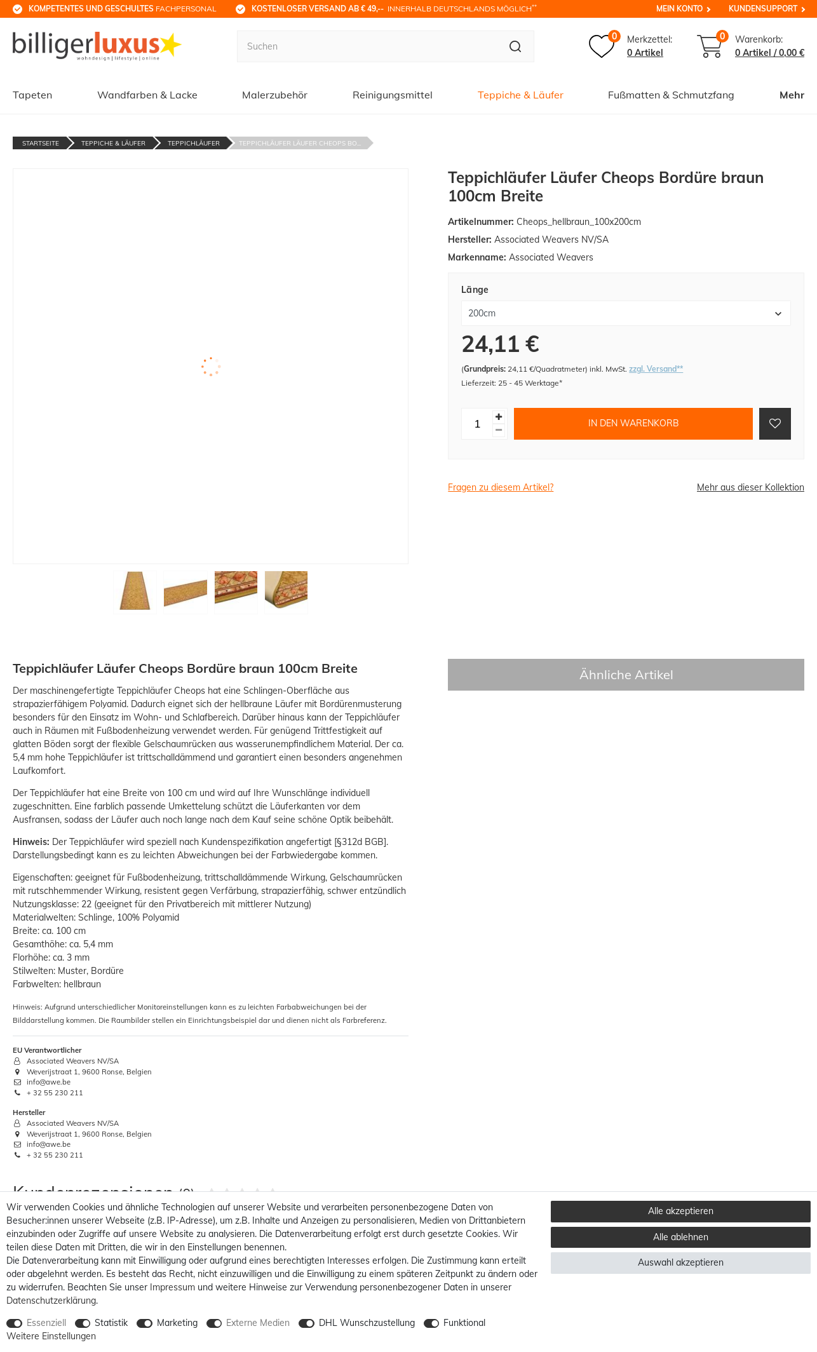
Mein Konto (679, 8)
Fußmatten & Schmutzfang (671, 94)
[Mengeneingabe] (477, 424)
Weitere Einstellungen (51, 1336)
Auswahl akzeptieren (681, 1262)
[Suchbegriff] (366, 46)
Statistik (111, 1322)
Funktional (464, 1322)
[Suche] (515, 46)
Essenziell (46, 1322)
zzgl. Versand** (656, 369)
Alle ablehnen (680, 1237)
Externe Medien (258, 1322)
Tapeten (32, 94)
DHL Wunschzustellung (367, 1322)
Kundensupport (763, 8)
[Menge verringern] (498, 430)
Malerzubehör (274, 94)
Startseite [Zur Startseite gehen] (40, 143)
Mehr (792, 94)
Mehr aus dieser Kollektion (750, 487)
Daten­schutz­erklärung (51, 1300)
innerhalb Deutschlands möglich (394, 8)
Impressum (172, 1287)
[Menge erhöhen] (498, 417)
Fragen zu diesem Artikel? (500, 487)
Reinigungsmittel (393, 94)
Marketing (177, 1322)
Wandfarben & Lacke (147, 94)
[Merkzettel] (630, 46)
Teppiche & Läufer (521, 94)
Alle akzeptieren (680, 1211)
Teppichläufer (194, 143)
